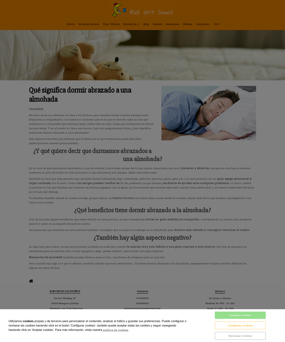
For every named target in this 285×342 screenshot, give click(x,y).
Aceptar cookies (240, 315)
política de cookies (115, 330)
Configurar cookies (240, 325)
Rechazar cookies (240, 335)
